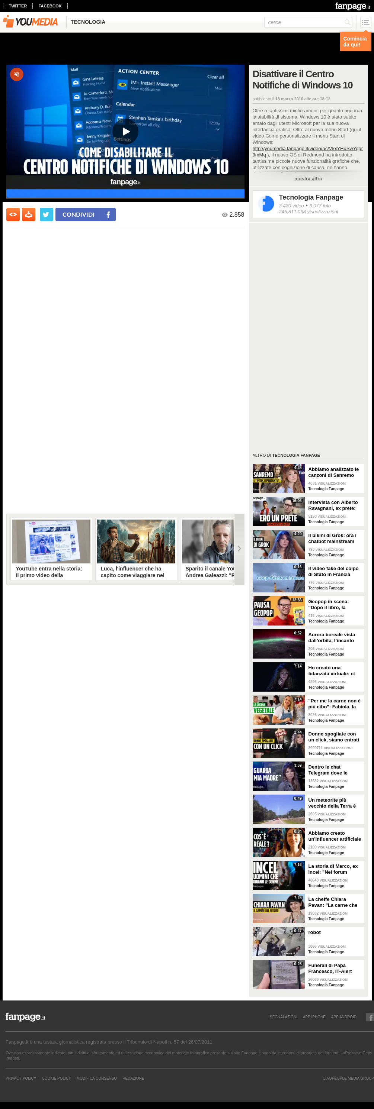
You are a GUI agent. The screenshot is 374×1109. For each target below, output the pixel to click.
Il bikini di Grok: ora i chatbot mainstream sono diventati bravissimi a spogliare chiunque (334, 538)
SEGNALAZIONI (283, 1017)
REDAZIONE (133, 1078)
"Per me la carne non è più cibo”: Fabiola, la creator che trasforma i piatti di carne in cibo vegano (335, 704)
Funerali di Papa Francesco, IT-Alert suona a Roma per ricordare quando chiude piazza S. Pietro (335, 968)
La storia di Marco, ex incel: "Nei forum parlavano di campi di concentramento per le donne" (334, 869)
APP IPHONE (314, 1017)
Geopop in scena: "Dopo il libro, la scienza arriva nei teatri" (329, 605)
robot (315, 932)
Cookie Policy (56, 1078)
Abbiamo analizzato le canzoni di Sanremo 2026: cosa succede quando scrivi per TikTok (334, 472)
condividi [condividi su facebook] (79, 214)
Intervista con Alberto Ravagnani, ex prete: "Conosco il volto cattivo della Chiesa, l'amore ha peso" (333, 505)
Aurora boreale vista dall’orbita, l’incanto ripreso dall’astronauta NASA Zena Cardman (335, 638)
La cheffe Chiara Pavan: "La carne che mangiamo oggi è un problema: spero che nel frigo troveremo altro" (333, 902)
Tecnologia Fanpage (311, 197)
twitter (18, 6)
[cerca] (308, 22)
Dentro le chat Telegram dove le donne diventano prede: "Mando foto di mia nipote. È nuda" (334, 770)
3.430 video (291, 205)
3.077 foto (320, 205)
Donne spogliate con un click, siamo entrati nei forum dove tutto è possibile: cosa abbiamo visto (334, 737)
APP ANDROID (344, 1017)
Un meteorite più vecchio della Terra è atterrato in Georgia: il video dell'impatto (334, 803)
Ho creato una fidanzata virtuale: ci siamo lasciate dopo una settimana (332, 671)
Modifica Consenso (97, 1078)
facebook (49, 6)
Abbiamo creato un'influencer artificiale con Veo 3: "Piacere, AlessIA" (335, 836)
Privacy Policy (21, 1078)
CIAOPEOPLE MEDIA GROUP (348, 1078)
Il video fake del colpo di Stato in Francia (334, 571)
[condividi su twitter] (46, 214)
